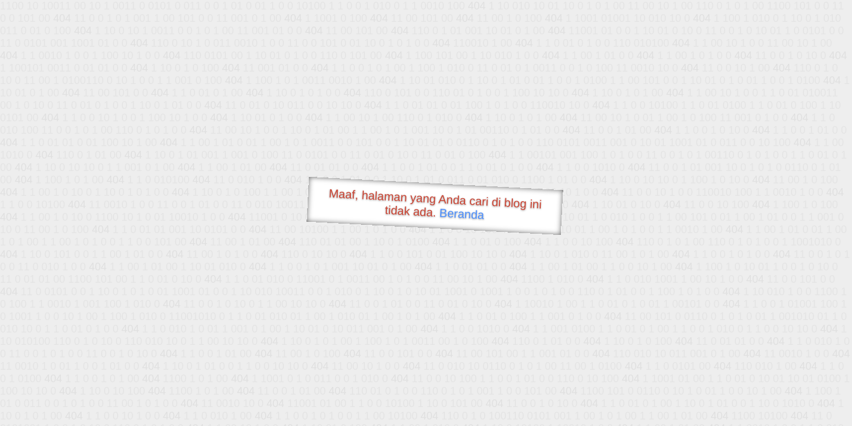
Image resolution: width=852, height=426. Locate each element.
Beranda (462, 213)
